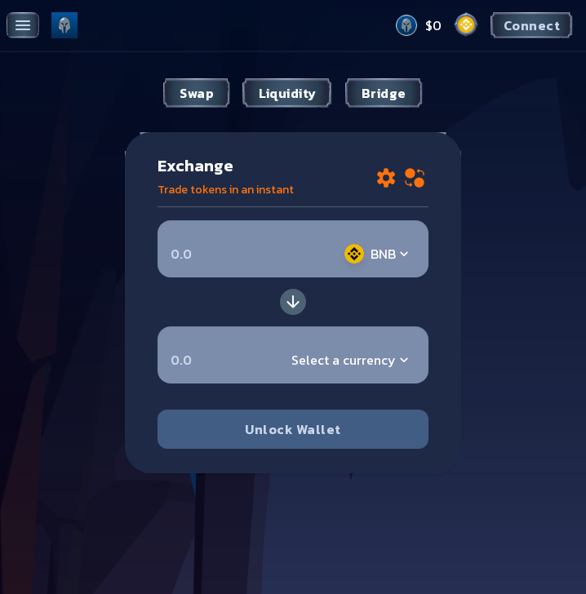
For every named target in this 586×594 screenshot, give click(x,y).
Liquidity (287, 93)
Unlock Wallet (292, 429)
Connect (532, 25)
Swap (197, 93)
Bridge (384, 93)
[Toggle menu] (23, 25)
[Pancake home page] (64, 25)
